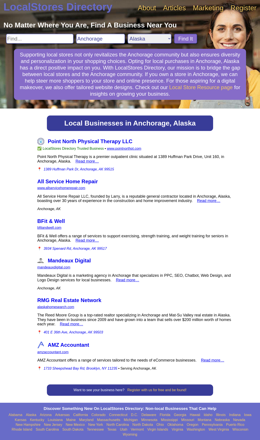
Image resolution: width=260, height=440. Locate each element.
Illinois (221, 415)
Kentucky (37, 420)
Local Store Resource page (201, 87)
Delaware (148, 415)
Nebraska (222, 420)
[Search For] (40, 39)
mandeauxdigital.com (53, 267)
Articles (174, 8)
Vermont (137, 429)
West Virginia (219, 429)
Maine (71, 420)
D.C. (134, 415)
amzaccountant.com (52, 352)
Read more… (87, 161)
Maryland (86, 420)
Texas (111, 429)
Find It (185, 39)
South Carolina (47, 429)
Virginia (177, 429)
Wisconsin (240, 429)
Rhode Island (22, 429)
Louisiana (55, 420)
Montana (204, 420)
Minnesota (149, 420)
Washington (196, 429)
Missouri (187, 420)
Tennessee (95, 429)
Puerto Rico (235, 424)
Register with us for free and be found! (156, 390)
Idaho (208, 415)
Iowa (247, 415)
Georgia (180, 415)
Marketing (208, 8)
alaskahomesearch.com (55, 307)
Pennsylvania (212, 424)
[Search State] (149, 39)
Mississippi (169, 420)
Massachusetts (108, 420)
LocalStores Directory (57, 7)
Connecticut (118, 415)
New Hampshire (28, 424)
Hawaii (195, 415)
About (147, 8)
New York (95, 424)
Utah (123, 429)
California (80, 415)
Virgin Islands (157, 429)
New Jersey (53, 424)
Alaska (31, 415)
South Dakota (73, 429)
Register (244, 8)
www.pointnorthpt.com (124, 148)
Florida (165, 415)
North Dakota (142, 424)
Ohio (160, 424)
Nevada (239, 420)
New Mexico (75, 424)
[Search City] (100, 39)
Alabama (15, 415)
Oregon (192, 424)
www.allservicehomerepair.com (61, 188)
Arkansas (62, 415)
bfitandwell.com (49, 227)
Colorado (98, 415)
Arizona (45, 415)
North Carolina (117, 424)
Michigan (131, 420)
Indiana (235, 415)
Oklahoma (175, 424)
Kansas (20, 420)
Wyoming (130, 434)
